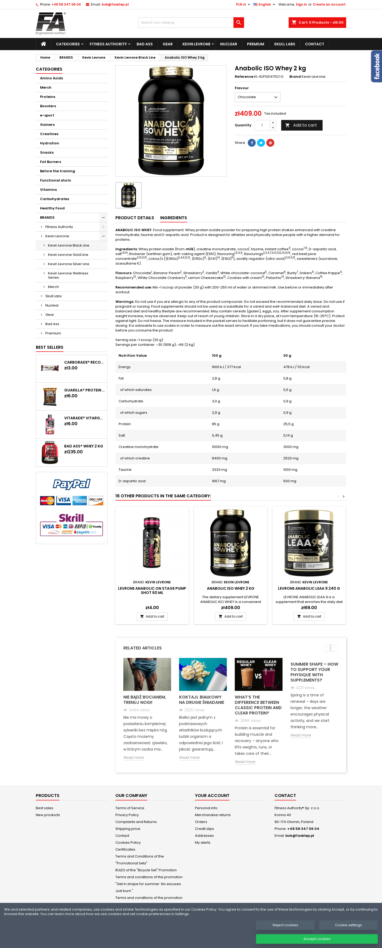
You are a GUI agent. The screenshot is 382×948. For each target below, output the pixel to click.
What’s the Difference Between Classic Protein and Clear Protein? (258, 705)
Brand (295, 76)
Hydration (49, 143)
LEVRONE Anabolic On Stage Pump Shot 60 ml (152, 590)
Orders (201, 821)
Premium (255, 44)
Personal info (206, 808)
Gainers (47, 124)
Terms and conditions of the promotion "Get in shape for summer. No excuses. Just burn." (149, 883)
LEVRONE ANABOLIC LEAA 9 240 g (309, 588)
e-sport (47, 115)
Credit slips (204, 828)
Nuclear (228, 44)
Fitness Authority (108, 44)
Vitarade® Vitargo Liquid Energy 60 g (84, 418)
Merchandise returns (213, 814)
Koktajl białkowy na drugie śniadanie (201, 699)
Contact (314, 44)
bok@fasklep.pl (115, 4)
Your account (212, 795)
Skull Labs (284, 44)
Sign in (301, 4)
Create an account (329, 4)
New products (48, 814)
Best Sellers (49, 347)
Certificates (125, 849)
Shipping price (127, 828)
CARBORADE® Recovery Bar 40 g (84, 362)
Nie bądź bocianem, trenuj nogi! (144, 699)
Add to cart (301, 125)
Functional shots (55, 180)
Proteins (47, 96)
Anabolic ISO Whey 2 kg (230, 588)
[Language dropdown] (264, 4)
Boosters (48, 106)
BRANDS (47, 217)
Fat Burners (50, 161)
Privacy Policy (127, 814)
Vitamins (48, 189)
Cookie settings (348, 931)
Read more (133, 757)
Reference (244, 76)
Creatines (49, 133)
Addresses (204, 835)
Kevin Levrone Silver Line (68, 263)
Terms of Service (129, 808)
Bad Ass (145, 44)
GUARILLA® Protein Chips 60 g (84, 390)
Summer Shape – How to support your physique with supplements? (314, 672)
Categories (68, 44)
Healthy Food (52, 208)
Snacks (47, 152)
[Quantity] (262, 125)
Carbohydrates (54, 198)
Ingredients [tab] (173, 218)
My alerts (202, 842)
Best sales (44, 808)
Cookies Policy (128, 842)
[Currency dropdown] (243, 4)
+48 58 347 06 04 (66, 4)
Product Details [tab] (134, 218)
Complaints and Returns (136, 821)
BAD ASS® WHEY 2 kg (83, 446)
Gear (168, 44)
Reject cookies (285, 931)
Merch (45, 87)
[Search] (191, 22)
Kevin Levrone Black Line (68, 245)
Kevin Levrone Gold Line (68, 254)
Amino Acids (51, 78)
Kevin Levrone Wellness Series (68, 275)
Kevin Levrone (196, 44)
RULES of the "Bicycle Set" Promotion (146, 870)
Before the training (57, 171)
